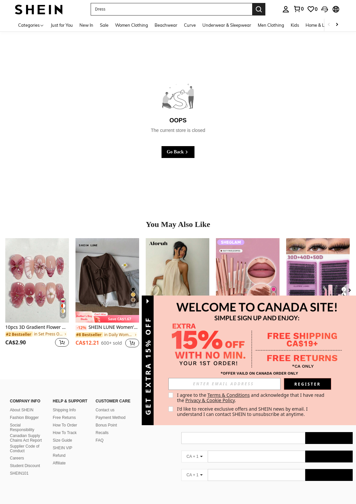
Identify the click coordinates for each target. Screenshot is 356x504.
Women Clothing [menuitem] (131, 25)
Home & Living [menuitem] (320, 25)
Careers (17, 450)
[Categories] (31, 24)
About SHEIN (21, 402)
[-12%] (81, 328)
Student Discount (25, 458)
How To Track (64, 425)
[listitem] (37, 296)
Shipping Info (64, 402)
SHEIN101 (19, 465)
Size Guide (62, 432)
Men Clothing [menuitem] (271, 25)
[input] (224, 384)
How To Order (65, 417)
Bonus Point (106, 417)
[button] (171, 9)
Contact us (105, 402)
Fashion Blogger (24, 409)
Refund (59, 447)
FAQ (100, 432)
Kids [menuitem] (295, 25)
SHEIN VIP (62, 440)
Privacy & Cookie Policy (210, 400)
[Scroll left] (329, 24)
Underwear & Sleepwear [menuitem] (226, 25)
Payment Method (111, 409)
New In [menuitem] (86, 25)
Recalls (102, 425)
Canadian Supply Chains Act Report (26, 430)
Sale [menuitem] (104, 25)
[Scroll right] (337, 24)
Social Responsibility (22, 419)
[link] (298, 9)
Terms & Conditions (228, 395)
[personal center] (286, 9)
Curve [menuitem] (190, 25)
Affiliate (59, 455)
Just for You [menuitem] (62, 25)
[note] (107, 317)
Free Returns (64, 409)
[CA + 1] (194, 449)
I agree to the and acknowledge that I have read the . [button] (251, 397)
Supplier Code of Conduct (24, 440)
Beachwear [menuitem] (166, 25)
